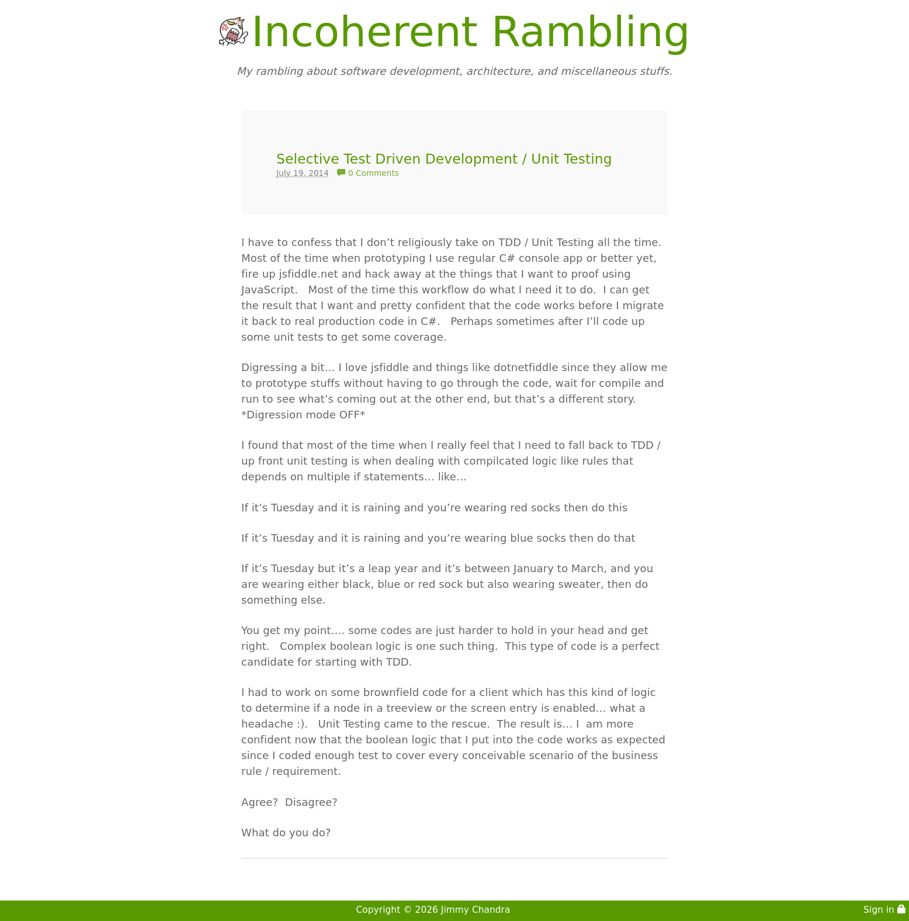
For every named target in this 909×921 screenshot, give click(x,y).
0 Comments (368, 173)
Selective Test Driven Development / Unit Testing (444, 159)
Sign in (884, 910)
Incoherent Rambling (470, 31)
